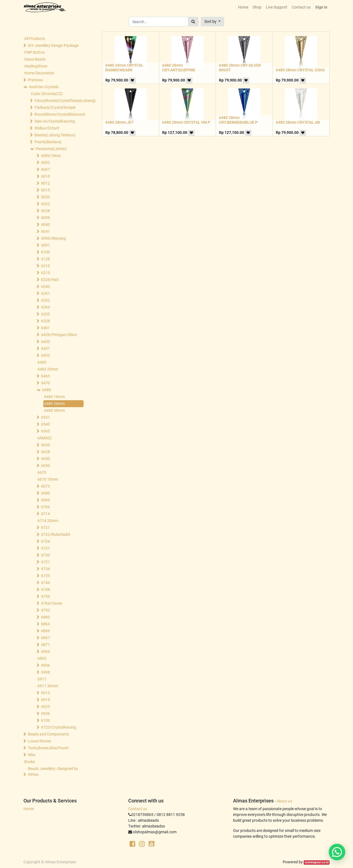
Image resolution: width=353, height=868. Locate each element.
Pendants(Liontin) (51, 149)
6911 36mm (48, 686)
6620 (45, 445)
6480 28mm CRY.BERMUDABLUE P (238, 120)
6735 (45, 576)
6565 (45, 431)
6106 (45, 720)
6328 (45, 321)
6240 (45, 286)
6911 (42, 679)
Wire (31, 755)
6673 (45, 486)
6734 (45, 569)
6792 (45, 610)
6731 (45, 562)
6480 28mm (54, 403)
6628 (45, 452)
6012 (45, 183)
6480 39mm (54, 410)
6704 (45, 507)
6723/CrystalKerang (58, 727)
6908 (45, 672)
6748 (45, 589)
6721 (45, 527)
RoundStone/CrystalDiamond (59, 114)
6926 (45, 713)
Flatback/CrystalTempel (54, 107)
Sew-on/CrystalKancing (54, 121)
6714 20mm (48, 520)
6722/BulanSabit (55, 534)
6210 (45, 266)
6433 (45, 355)
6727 (45, 548)
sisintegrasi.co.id (316, 862)
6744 (45, 582)
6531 (45, 417)
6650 (45, 458)
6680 (45, 493)
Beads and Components (48, 734)
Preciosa (35, 80)
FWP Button (34, 52)
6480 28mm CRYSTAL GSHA (300, 70)
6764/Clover (51, 603)
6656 (45, 465)
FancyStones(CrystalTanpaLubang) (59, 100)
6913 (45, 693)
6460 (42, 362)
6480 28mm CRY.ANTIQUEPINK (178, 67)
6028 (45, 211)
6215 (45, 273)
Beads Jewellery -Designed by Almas (53, 771)
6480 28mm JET (119, 122)
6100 (45, 252)
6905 (42, 658)
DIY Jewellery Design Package (53, 45)
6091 (45, 245)
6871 (45, 644)
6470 (45, 383)
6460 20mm (48, 369)
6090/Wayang (53, 238)
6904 (45, 651)
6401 (45, 328)
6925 (45, 706)
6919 (45, 699)
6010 (45, 176)
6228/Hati (50, 279)
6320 (45, 314)
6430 (45, 341)
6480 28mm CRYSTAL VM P (186, 122)
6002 (45, 162)
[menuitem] (243, 7)
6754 (45, 596)
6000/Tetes (51, 155)
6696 (45, 500)
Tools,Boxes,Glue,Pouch (48, 748)
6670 (42, 472)
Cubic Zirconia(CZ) (47, 93)
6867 (45, 638)
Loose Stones (39, 741)
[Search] (193, 21)
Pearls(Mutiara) (47, 142)
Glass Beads (35, 59)
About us (284, 801)
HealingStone (35, 66)
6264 (45, 307)
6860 (45, 617)
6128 (45, 259)
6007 (45, 169)
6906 (45, 665)
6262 (45, 300)
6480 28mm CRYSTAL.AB (298, 122)
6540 (45, 424)
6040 (45, 224)
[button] (212, 21)
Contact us (137, 809)
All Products (34, 38)
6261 (45, 293)
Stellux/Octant (46, 128)
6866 (45, 631)
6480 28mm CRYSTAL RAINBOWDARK (124, 67)
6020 (45, 197)
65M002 (45, 438)
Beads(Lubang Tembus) (55, 135)
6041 (45, 231)
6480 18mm (54, 396)
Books (29, 761)
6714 (45, 514)
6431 (45, 348)
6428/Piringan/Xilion (59, 334)
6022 (45, 204)
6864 (45, 624)
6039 (45, 217)
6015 (45, 190)
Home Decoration (39, 73)
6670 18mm (48, 479)
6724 (45, 541)
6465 (45, 376)
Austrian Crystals (43, 87)
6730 (45, 555)
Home (28, 809)
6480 (46, 390)
